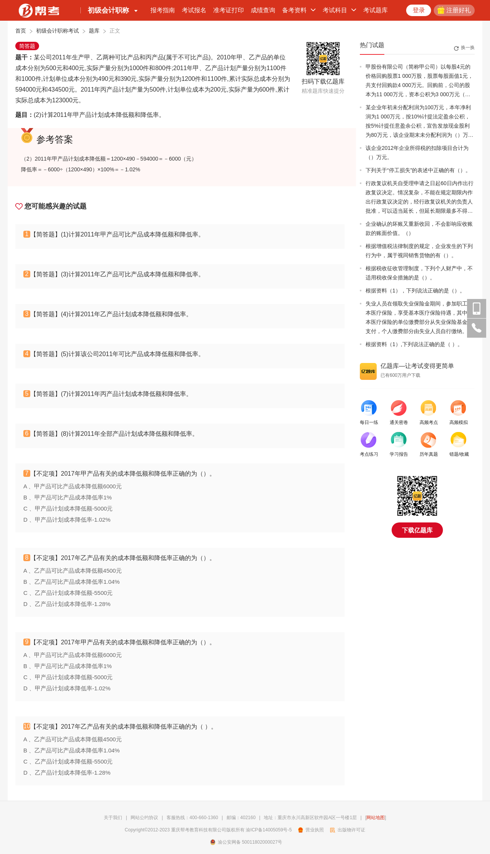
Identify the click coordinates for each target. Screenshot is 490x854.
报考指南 (162, 10)
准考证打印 (228, 10)
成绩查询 (263, 10)
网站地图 (375, 817)
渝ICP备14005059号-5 (269, 830)
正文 (114, 31)
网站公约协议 (144, 817)
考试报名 (194, 10)
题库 (94, 31)
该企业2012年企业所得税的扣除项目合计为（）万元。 (417, 152)
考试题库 (375, 10)
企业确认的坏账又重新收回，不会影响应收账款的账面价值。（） (419, 228)
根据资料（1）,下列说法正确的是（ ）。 (414, 344)
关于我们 (113, 817)
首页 (20, 31)
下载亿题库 (417, 530)
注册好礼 (454, 10)
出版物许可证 (347, 830)
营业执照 (311, 830)
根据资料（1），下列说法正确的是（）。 (415, 290)
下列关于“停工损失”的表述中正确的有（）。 (418, 170)
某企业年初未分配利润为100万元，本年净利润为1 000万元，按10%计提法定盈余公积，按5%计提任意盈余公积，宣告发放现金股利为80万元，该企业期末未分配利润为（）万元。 (418, 122)
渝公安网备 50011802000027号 (246, 842)
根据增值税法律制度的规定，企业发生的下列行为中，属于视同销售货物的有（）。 (419, 250)
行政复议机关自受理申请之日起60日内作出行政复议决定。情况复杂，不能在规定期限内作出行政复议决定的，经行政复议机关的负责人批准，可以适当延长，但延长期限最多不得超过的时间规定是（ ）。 (420, 197)
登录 (419, 10)
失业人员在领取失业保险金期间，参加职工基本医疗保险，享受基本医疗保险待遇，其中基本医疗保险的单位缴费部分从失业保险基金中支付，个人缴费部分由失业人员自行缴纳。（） (419, 318)
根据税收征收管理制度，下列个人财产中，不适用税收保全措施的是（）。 (419, 273)
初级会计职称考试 (57, 31)
